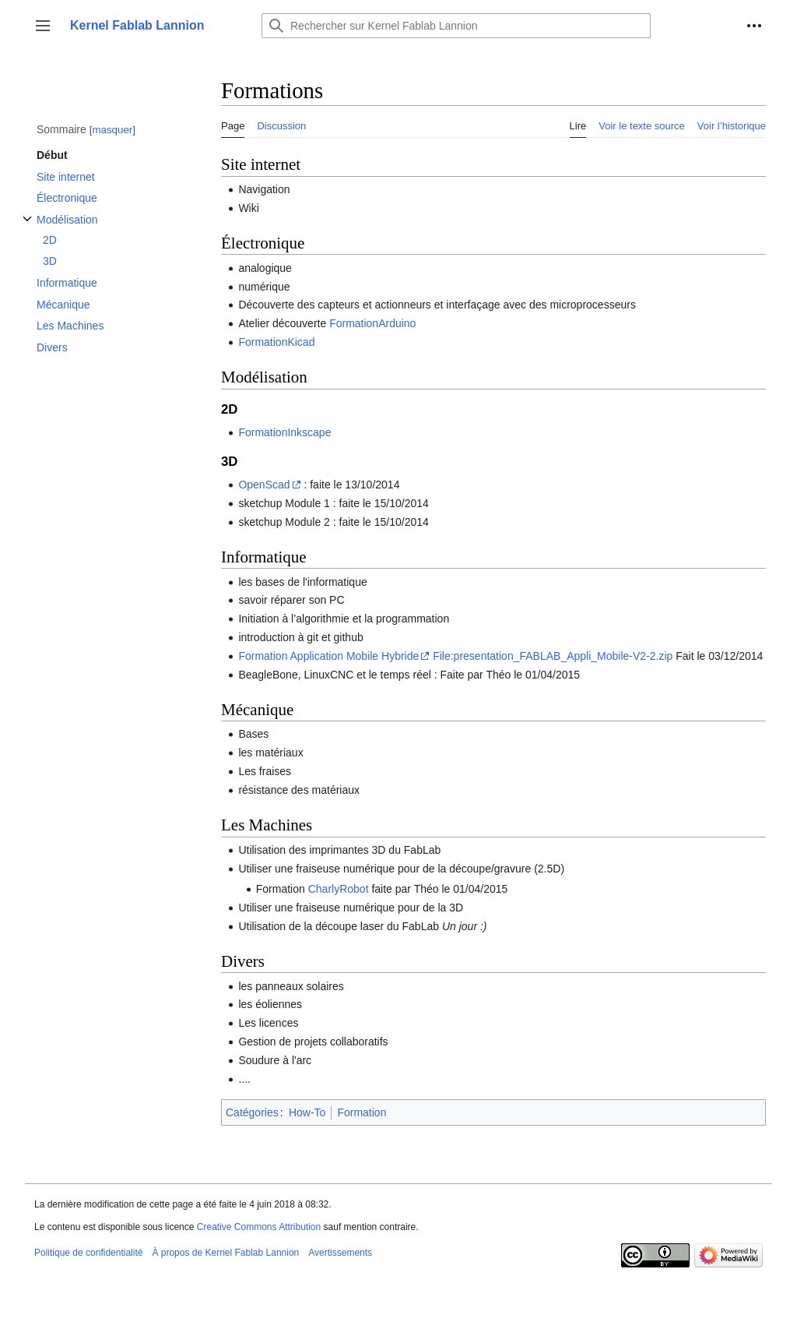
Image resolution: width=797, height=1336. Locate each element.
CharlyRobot (338, 889)
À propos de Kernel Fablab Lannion (225, 1252)
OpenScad (264, 484)
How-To (307, 1112)
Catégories (252, 1112)
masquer (112, 130)
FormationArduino (372, 323)
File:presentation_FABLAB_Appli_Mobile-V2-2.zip (552, 656)
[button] (43, 26)
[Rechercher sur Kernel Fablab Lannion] (456, 25)
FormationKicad (276, 342)
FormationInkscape (284, 432)
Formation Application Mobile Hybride (328, 656)
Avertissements (340, 1252)
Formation (361, 1112)
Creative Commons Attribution (259, 1226)
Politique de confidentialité (88, 1252)
